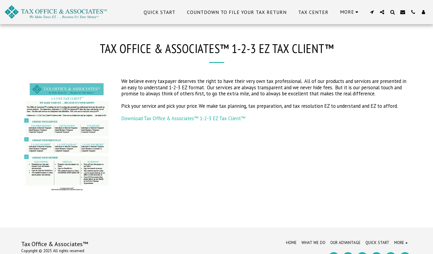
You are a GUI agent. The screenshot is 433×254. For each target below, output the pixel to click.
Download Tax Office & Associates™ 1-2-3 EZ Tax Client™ (183, 118)
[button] (372, 12)
